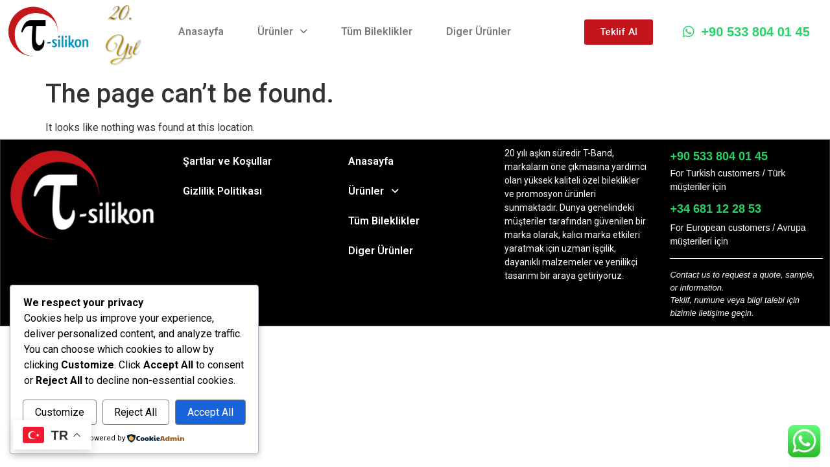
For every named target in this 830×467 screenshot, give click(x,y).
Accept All (210, 412)
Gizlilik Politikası (222, 191)
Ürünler (282, 31)
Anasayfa (201, 31)
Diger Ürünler (478, 31)
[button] (282, 32)
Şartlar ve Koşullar (227, 161)
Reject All (135, 412)
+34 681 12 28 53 (715, 208)
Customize (59, 412)
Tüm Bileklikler (376, 31)
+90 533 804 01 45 (746, 32)
